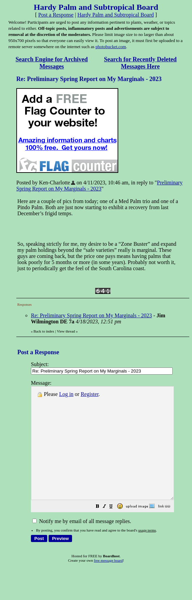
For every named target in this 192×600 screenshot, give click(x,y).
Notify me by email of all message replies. (81, 543)
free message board (108, 583)
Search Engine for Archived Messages (52, 63)
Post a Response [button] (55, 15)
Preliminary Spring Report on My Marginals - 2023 (99, 186)
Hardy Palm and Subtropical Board (115, 15)
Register (89, 394)
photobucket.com (110, 46)
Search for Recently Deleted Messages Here (140, 63)
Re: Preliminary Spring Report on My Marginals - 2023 (91, 315)
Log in (66, 394)
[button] (114, 529)
